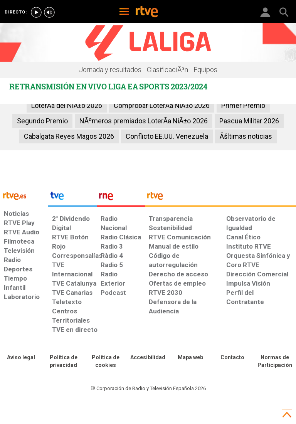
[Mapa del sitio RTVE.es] (190, 358)
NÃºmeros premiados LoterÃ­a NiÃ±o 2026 (143, 121)
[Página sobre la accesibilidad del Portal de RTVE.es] (148, 358)
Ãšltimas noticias (246, 136)
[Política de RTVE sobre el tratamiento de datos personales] (63, 361)
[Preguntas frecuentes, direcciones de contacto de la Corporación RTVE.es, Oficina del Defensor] (233, 358)
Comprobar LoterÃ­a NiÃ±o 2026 (162, 105)
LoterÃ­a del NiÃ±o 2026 (66, 105)
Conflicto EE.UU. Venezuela (167, 136)
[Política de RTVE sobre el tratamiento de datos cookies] (105, 361)
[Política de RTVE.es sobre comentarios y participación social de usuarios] (275, 361)
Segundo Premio (42, 121)
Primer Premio (243, 105)
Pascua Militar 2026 (249, 121)
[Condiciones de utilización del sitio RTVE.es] (21, 358)
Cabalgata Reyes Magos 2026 (69, 136)
